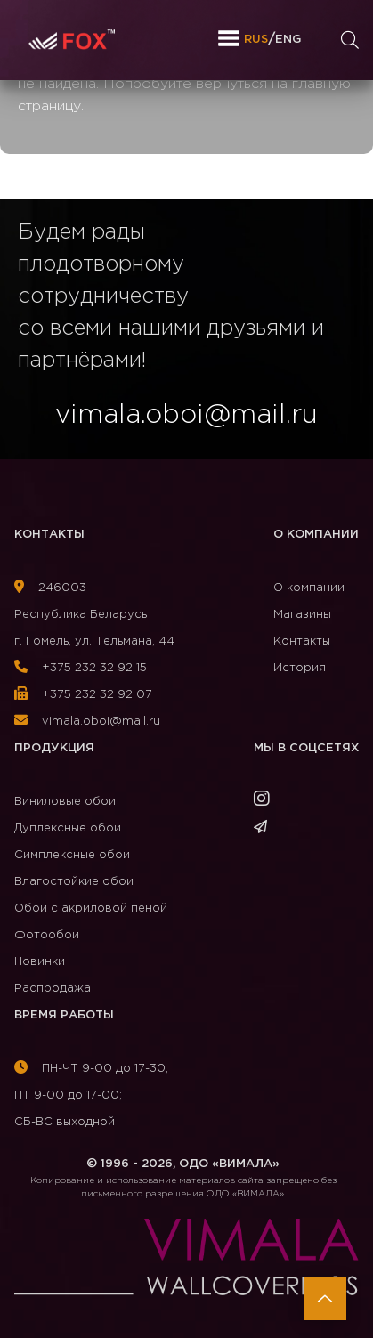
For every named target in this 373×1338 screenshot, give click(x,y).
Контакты (49, 534)
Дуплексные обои (67, 828)
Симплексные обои (72, 855)
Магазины (302, 615)
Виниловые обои (65, 802)
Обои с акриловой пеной (90, 908)
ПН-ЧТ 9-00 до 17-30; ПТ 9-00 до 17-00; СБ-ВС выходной (91, 1095)
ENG (288, 40)
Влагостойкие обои (74, 882)
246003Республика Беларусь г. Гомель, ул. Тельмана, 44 (94, 614)
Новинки (39, 962)
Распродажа (52, 988)
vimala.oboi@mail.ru (87, 721)
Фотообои (46, 935)
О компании (316, 534)
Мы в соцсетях (306, 748)
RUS (256, 40)
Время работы (64, 1015)
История (299, 668)
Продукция (54, 748)
